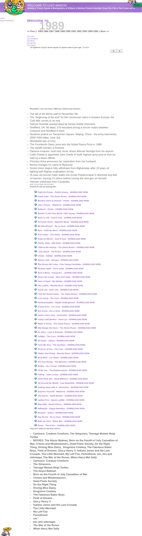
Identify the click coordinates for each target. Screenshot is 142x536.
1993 (84, 31)
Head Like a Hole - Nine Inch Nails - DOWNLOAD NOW (64, 277)
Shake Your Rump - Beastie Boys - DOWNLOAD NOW (63, 353)
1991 (73, 31)
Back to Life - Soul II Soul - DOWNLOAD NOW (60, 218)
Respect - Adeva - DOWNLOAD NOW (55, 413)
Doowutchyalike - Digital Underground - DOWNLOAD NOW (66, 302)
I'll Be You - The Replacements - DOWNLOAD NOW (62, 370)
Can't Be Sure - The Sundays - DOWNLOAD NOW (61, 345)
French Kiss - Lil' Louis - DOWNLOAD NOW (59, 307)
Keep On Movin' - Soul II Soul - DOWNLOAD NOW (62, 239)
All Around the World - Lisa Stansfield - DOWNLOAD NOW (66, 383)
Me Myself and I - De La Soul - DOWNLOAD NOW (61, 226)
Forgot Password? (7, 21)
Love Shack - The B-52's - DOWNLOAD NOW (59, 251)
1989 (62, 31)
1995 (95, 31)
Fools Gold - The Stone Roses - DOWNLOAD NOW (62, 196)
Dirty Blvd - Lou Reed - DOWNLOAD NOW (58, 357)
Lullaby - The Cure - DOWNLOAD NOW (56, 336)
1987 (51, 31)
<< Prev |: (32, 31)
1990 (68, 31)
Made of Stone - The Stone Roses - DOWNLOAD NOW (64, 324)
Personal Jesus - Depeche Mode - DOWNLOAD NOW (63, 222)
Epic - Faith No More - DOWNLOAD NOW (57, 230)
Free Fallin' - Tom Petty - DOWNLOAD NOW (59, 235)
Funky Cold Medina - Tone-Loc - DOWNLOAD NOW (62, 319)
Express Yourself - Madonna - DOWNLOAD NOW (61, 391)
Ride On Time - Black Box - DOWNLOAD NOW (60, 421)
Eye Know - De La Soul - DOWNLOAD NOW (59, 311)
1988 (56, 31)
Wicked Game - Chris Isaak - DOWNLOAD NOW (60, 268)
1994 (90, 31)
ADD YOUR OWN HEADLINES (42, 184)
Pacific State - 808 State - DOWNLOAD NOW (59, 243)
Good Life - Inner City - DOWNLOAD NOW (58, 290)
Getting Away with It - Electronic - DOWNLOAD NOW (63, 387)
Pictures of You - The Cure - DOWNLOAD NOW (60, 349)
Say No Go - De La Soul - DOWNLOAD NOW (59, 417)
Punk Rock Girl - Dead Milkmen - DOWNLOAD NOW (63, 379)
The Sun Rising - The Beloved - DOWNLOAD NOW (62, 362)
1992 (79, 31)
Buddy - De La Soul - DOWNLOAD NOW (57, 366)
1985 (40, 31)
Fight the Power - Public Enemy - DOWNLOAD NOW (63, 192)
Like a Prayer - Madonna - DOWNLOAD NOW (59, 205)
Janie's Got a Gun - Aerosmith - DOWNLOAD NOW (62, 315)
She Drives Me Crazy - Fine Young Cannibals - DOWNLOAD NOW (69, 264)
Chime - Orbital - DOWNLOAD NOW (55, 256)
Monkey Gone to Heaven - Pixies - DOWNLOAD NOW (63, 201)
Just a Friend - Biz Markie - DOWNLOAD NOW (60, 281)
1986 (45, 31)
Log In (2, 18)
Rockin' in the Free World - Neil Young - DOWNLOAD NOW (66, 213)
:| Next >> (104, 31)
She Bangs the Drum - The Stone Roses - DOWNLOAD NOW (67, 328)
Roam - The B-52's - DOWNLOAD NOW (56, 425)
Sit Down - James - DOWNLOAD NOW (56, 341)
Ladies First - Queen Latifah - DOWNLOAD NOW (61, 400)
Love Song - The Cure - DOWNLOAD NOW (58, 298)
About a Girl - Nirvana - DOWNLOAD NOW (58, 260)
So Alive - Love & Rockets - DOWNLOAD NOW (60, 332)
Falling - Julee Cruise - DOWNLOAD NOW (58, 374)
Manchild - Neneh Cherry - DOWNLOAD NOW (60, 404)
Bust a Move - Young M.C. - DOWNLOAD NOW (60, 273)
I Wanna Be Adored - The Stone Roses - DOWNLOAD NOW (66, 247)
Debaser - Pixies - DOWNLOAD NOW (55, 209)
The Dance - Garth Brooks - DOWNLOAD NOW (60, 396)
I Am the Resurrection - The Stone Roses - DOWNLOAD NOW (67, 294)
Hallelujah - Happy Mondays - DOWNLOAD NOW (61, 408)
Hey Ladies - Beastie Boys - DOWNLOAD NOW (60, 285)
